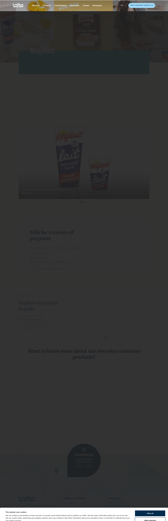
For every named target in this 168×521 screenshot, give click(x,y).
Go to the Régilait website (133, 64)
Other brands (29, 16)
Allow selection (150, 508)
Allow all (150, 501)
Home (21, 16)
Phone (88, 466)
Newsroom (97, 5)
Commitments (60, 5)
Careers (86, 5)
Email (79, 466)
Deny (150, 515)
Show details (90, 515)
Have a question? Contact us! (141, 5)
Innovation (74, 5)
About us (36, 5)
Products (47, 5)
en (122, 5)
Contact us (84, 454)
